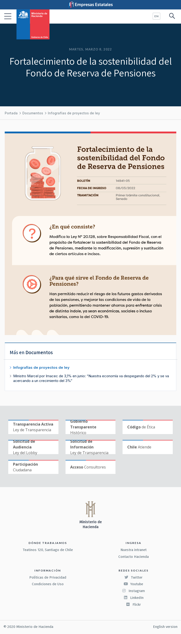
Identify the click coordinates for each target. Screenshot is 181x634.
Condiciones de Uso (48, 584)
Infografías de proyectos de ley (74, 113)
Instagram (133, 591)
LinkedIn (133, 598)
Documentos (32, 113)
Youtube (133, 584)
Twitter (133, 577)
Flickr (133, 604)
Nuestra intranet (133, 550)
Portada (11, 113)
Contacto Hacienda (133, 557)
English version (165, 627)
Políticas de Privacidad (47, 577)
